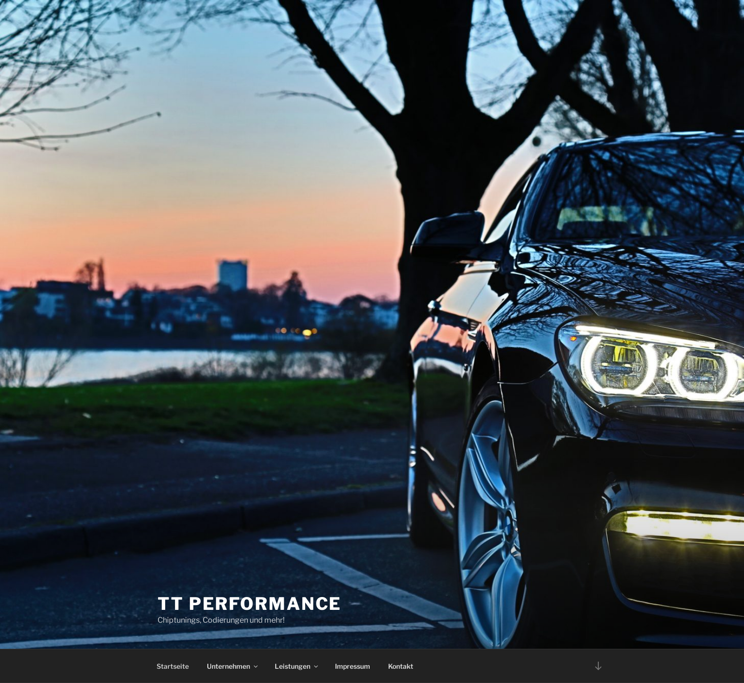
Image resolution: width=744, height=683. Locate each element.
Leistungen (297, 666)
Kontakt (400, 666)
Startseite (173, 666)
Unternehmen (233, 666)
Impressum (352, 666)
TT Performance (250, 603)
